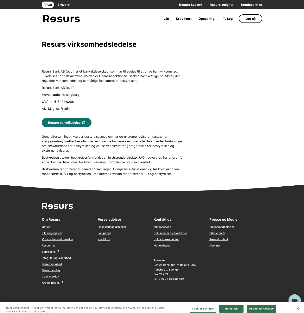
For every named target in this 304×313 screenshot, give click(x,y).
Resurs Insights (221, 5)
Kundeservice (251, 5)
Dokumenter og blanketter (170, 233)
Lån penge (104, 233)
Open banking (51, 270)
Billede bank (217, 233)
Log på (250, 19)
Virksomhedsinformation (57, 239)
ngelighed (55, 233)
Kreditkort (184, 19)
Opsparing (206, 19)
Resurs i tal (49, 245)
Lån (166, 19)
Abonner (214, 245)
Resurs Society (190, 5)
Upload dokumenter (166, 239)
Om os (46, 226)
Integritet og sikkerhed (56, 257)
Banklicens (49, 251)
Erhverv (64, 5)
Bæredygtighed (52, 264)
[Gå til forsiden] (61, 19)
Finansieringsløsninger (112, 226)
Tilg (44, 233)
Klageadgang (162, 245)
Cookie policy (50, 276)
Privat (47, 5)
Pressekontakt (218, 239)
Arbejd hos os (51, 282)
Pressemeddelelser (221, 226)
